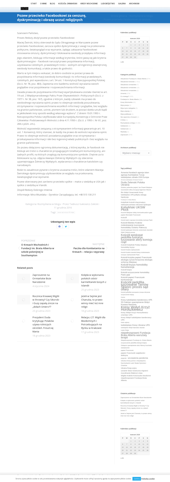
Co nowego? (125, 96)
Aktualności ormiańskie (128, 84)
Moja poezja (125, 105)
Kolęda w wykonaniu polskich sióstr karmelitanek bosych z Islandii (93, 280)
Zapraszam (124, 135)
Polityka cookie (148, 478)
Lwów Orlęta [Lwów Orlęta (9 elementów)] (125, 330)
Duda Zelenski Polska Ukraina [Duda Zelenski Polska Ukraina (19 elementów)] (133, 183)
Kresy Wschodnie (126, 102)
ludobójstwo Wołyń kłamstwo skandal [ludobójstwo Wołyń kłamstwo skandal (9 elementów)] (132, 327)
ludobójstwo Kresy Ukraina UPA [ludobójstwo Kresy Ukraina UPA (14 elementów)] (135, 325)
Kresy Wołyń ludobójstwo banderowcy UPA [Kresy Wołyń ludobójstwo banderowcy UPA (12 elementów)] (136, 318)
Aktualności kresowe (128, 82)
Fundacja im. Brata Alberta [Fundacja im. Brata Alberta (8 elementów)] (128, 199)
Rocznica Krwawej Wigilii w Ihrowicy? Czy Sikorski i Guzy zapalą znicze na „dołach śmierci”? (45, 301)
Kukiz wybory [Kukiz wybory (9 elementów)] (125, 322)
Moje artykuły (125, 111)
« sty (122, 62)
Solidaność (124, 126)
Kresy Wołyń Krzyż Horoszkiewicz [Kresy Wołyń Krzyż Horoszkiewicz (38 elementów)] (135, 308)
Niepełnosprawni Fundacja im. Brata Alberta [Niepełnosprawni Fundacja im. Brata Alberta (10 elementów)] (136, 340)
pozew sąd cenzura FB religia (66, 212)
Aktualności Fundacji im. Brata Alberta (133, 79)
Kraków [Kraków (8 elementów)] (123, 297)
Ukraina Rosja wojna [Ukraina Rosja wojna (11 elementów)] (128, 368)
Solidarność (125, 129)
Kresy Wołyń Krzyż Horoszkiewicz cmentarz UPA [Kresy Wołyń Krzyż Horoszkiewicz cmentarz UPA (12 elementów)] (134, 314)
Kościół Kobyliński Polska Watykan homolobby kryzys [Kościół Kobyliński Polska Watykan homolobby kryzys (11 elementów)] (134, 246)
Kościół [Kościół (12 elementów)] (124, 217)
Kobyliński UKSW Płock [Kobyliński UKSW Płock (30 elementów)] (133, 208)
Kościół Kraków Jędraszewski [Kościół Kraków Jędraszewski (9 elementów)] (130, 250)
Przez (80, 204)
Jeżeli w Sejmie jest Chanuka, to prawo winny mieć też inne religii (92, 301)
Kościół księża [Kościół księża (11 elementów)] (126, 270)
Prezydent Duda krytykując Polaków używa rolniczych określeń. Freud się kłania (43, 324)
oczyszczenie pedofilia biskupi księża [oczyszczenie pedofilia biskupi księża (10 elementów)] (134, 343)
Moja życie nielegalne (128, 108)
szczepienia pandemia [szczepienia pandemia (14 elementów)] (138, 358)
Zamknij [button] (137, 479)
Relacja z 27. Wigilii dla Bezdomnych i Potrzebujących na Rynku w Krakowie (93, 323)
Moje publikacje (126, 114)
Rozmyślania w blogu (49, 204)
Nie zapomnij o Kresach (129, 117)
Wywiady (124, 132)
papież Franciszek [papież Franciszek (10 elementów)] (127, 350)
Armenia (123, 93)
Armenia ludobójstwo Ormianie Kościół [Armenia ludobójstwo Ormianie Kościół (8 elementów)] (131, 180)
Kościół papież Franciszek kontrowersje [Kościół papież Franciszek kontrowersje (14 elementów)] (133, 278)
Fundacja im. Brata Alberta (130, 99)
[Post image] (23, 278)
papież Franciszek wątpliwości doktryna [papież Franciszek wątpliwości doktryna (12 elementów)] (133, 354)
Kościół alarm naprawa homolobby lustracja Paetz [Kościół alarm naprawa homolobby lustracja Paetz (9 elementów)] (137, 220)
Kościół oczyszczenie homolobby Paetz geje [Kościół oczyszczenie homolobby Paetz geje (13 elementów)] (135, 273)
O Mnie (123, 120)
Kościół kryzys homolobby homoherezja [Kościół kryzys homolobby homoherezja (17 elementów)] (134, 266)
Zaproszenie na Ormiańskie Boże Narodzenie (41, 278)
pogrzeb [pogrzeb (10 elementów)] (124, 358)
